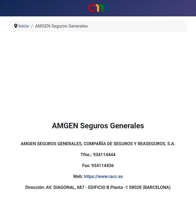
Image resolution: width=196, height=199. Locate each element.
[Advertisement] (98, 78)
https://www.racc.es (103, 176)
